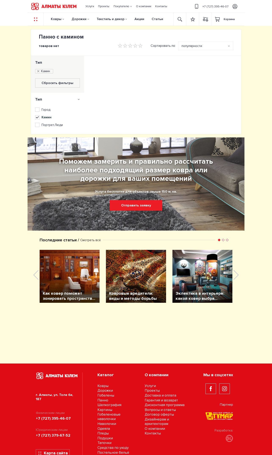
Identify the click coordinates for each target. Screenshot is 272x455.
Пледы (103, 433)
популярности (192, 46)
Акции (139, 19)
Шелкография (109, 405)
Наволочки (106, 424)
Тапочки (104, 443)
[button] (122, 6)
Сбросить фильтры (57, 83)
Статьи (157, 19)
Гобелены (105, 395)
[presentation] (36, 275)
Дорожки (79, 19)
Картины (104, 410)
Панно (102, 400)
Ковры (56, 19)
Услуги (150, 386)
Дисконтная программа (165, 405)
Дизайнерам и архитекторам (157, 421)
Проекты (152, 390)
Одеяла (103, 428)
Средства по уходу (113, 447)
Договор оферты (159, 414)
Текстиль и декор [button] (110, 19)
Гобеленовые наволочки (109, 416)
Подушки (105, 438)
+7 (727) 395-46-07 (211, 6)
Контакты (153, 433)
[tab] (57, 99)
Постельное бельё (113, 452)
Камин (43, 71)
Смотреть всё (90, 240)
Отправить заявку (136, 205)
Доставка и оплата (160, 395)
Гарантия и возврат (161, 400)
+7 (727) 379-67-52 (53, 435)
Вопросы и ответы (160, 410)
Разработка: (224, 435)
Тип (38, 62)
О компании (155, 428)
